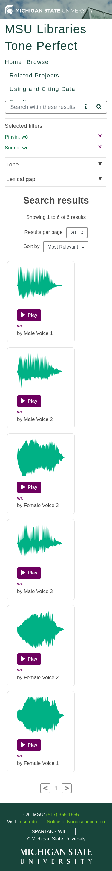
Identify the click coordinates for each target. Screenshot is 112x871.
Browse (38, 62)
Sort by (32, 246)
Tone (12, 164)
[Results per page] (77, 232)
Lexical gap (20, 179)
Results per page (43, 232)
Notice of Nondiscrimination (76, 821)
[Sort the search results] (65, 246)
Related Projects (34, 75)
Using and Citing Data (42, 89)
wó (20, 326)
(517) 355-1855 (62, 814)
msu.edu (28, 821)
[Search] (43, 107)
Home (13, 62)
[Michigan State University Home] (49, 9)
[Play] (29, 315)
